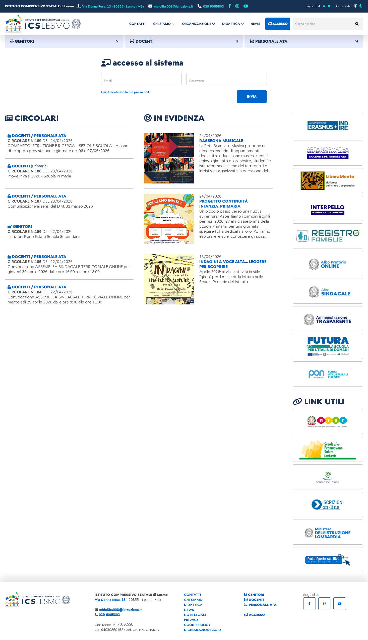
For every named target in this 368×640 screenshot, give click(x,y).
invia (252, 97)
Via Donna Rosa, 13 (110, 600)
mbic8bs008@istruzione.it (120, 610)
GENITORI (64, 41)
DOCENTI (184, 41)
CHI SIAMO (193, 600)
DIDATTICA (193, 605)
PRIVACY (191, 620)
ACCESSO (254, 615)
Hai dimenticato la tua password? (125, 92)
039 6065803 (109, 615)
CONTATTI (192, 595)
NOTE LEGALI (195, 615)
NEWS (189, 610)
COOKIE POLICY (197, 625)
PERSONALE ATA (304, 41)
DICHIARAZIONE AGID (202, 630)
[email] (141, 79)
